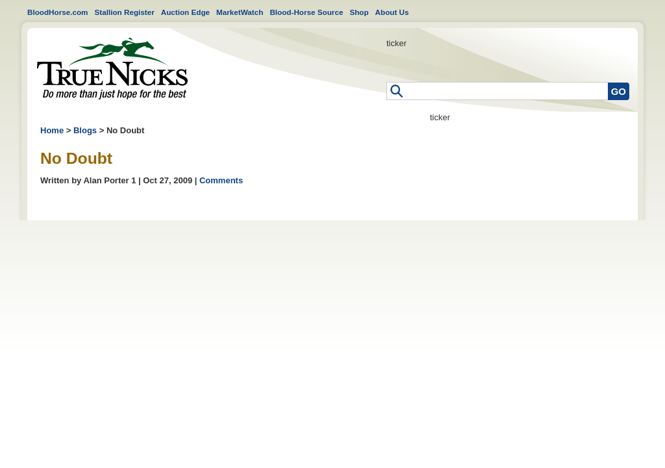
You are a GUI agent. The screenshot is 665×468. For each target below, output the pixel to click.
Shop (358, 12)
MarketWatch (239, 12)
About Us (392, 12)
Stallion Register (125, 12)
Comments (221, 180)
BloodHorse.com (57, 12)
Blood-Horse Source (306, 12)
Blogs (85, 130)
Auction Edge (185, 12)
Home (112, 68)
